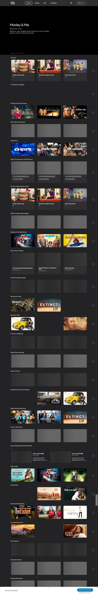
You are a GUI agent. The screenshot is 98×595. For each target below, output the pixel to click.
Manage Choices (84, 586)
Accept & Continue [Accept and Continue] (85, 584)
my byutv (54, 3)
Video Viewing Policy (48, 587)
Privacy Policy (36, 582)
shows (37, 3)
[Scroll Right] (93, 71)
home (28, 3)
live (45, 3)
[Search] (71, 3)
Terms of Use (58, 591)
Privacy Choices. (14, 584)
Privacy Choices (46, 588)
